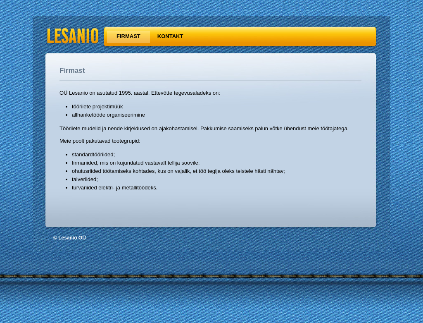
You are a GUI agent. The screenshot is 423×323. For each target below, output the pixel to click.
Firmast (128, 36)
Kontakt (170, 36)
